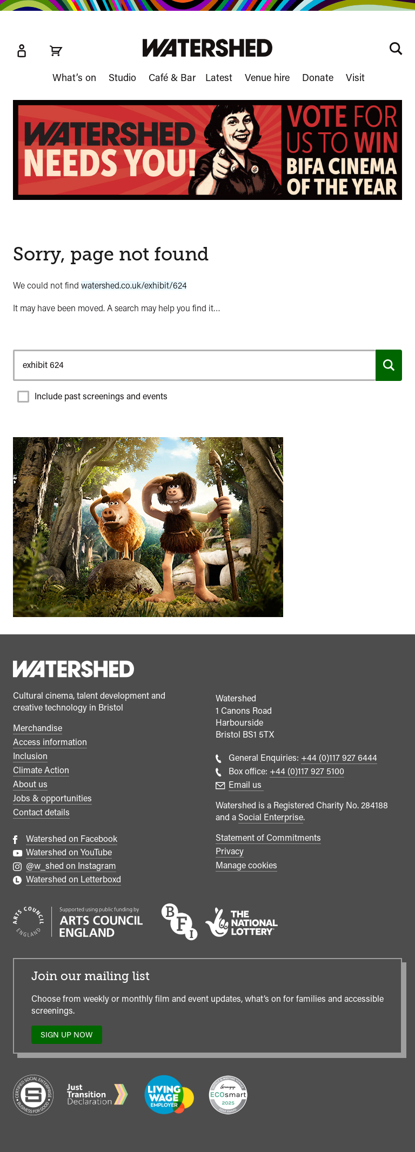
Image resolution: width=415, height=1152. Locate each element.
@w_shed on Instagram (71, 865)
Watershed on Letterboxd (73, 879)
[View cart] (56, 51)
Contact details (41, 812)
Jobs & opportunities (52, 798)
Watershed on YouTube (69, 852)
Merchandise (37, 728)
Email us (246, 784)
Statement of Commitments (268, 837)
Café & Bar (172, 77)
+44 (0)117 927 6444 (339, 757)
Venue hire (267, 77)
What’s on (74, 77)
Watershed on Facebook (71, 838)
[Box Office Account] (21, 51)
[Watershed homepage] (73, 670)
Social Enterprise (270, 817)
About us (30, 784)
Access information (50, 742)
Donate (317, 77)
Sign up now (69, 1037)
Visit (355, 77)
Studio (122, 77)
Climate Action (41, 770)
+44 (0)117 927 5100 (307, 771)
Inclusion (30, 756)
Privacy (230, 851)
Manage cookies (246, 865)
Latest (218, 77)
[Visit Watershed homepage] (207, 48)
